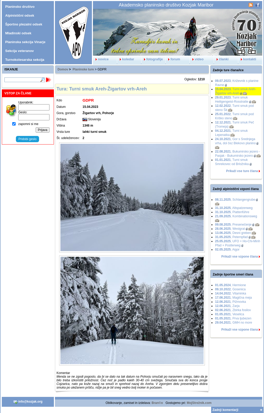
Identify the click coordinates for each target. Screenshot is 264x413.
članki (221, 59)
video (197, 59)
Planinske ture (83, 69)
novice (101, 59)
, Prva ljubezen (233, 318)
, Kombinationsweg (236, 216)
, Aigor (227, 249)
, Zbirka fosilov (233, 310)
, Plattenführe (232, 212)
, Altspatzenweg (234, 208)
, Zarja (227, 306)
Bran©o (157, 403)
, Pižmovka (230, 302)
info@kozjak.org (27, 402)
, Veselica (229, 314)
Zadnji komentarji (225, 410)
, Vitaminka (230, 293)
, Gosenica (230, 289)
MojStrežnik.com (199, 403)
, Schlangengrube (235, 199)
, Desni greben (233, 233)
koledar (125, 59)
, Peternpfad (231, 237)
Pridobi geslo (27, 139)
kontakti (247, 59)
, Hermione (230, 285)
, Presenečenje (233, 224)
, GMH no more (233, 322)
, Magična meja (233, 297)
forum (173, 59)
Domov (63, 69)
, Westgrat (230, 229)
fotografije (152, 59)
